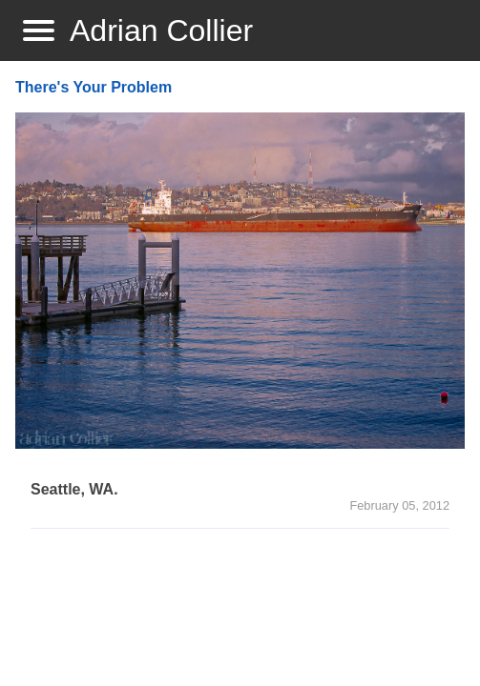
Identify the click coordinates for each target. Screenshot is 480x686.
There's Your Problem (93, 87)
